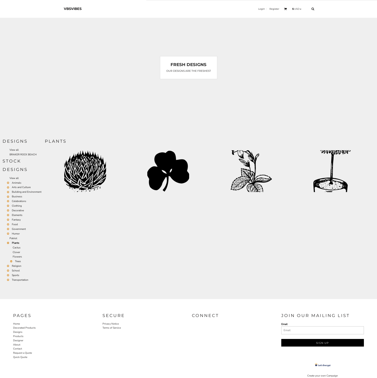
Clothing (17, 205)
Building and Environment (26, 192)
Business (17, 196)
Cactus (16, 247)
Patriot (13, 238)
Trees (18, 261)
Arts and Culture (21, 187)
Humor (16, 233)
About (16, 344)
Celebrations (19, 201)
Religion (16, 266)
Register (274, 8)
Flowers (17, 256)
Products (18, 336)
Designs (17, 332)
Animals (16, 182)
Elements (17, 215)
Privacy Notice (110, 323)
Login (261, 8)
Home (16, 323)
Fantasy (16, 219)
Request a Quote (22, 353)
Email (284, 324)
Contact (17, 348)
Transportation (20, 280)
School (16, 270)
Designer (18, 340)
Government (19, 229)
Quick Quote (20, 357)
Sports (15, 275)
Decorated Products (24, 327)
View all (14, 150)
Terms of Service (111, 327)
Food (15, 224)
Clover (16, 252)
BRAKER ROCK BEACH (23, 154)
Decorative (18, 210)
